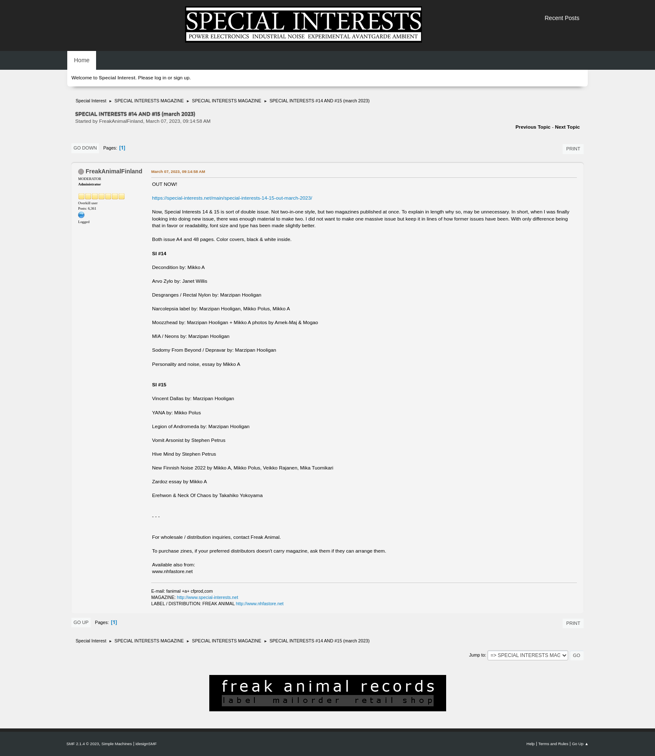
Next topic (567, 127)
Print (573, 148)
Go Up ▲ (580, 743)
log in (160, 78)
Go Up (81, 622)
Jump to (477, 654)
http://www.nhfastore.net (260, 603)
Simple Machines (117, 743)
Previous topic (533, 127)
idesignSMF (146, 743)
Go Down (85, 147)
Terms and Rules (553, 743)
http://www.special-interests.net (208, 597)
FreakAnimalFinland (114, 171)
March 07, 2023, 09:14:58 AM (178, 171)
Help (530, 743)
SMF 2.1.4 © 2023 (82, 743)
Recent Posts (562, 18)
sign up (181, 78)
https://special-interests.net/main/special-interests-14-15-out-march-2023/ (232, 198)
